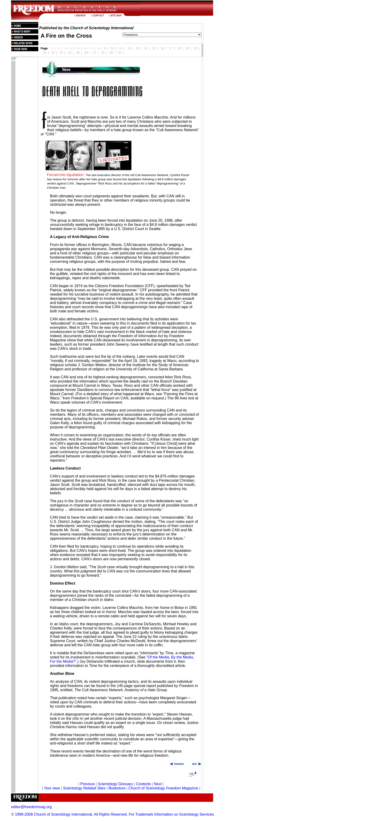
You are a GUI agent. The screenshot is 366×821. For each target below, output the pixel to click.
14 (145, 48)
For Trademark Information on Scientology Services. (172, 814)
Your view (52, 788)
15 (154, 48)
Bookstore (117, 788)
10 (112, 48)
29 (111, 52)
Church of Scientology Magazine (163, 788)
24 (69, 52)
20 (195, 48)
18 (179, 48)
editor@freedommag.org (31, 807)
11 (121, 48)
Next (158, 784)
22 (53, 52)
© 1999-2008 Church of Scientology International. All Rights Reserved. (69, 814)
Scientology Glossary (115, 784)
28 (103, 52)
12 (129, 48)
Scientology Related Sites (84, 788)
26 (86, 52)
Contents (143, 784)
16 (162, 48)
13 (137, 48)
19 (187, 48)
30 (119, 52)
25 (78, 52)
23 (61, 52)
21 (44, 52)
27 (94, 52)
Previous (88, 784)
